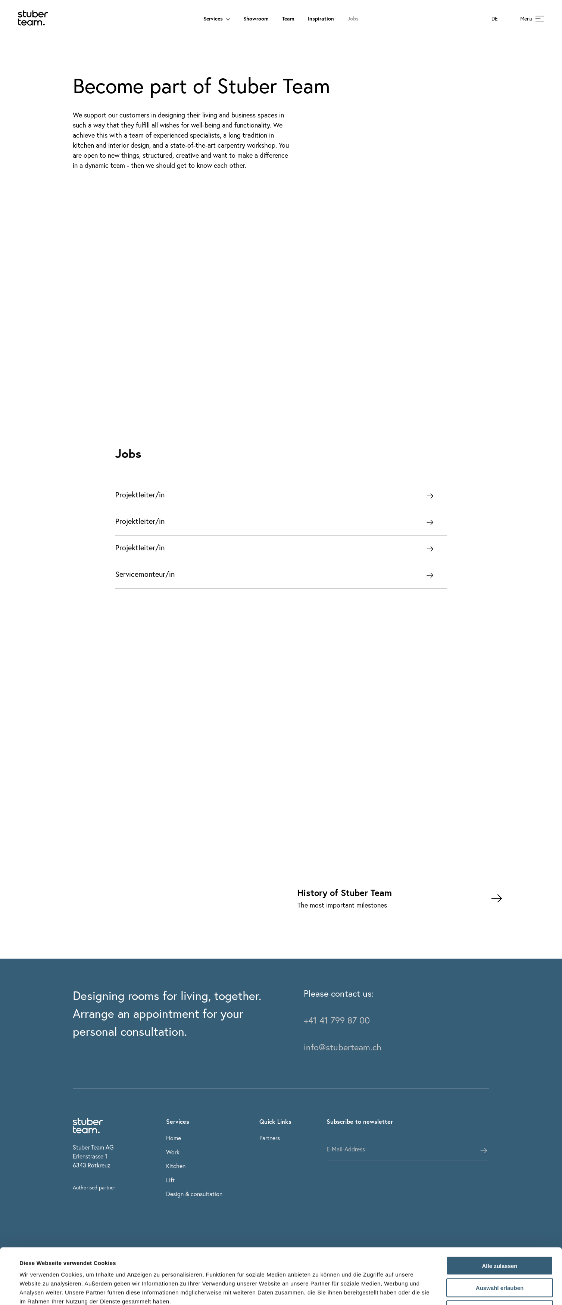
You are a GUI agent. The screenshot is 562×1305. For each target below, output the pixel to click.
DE (494, 19)
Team (288, 18)
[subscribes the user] (483, 1150)
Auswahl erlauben (500, 1235)
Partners (269, 1138)
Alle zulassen (499, 1213)
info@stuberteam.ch (342, 1047)
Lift (170, 1180)
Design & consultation (194, 1194)
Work (172, 1152)
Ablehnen (499, 1257)
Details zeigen (318, 1290)
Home (173, 1138)
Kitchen (175, 1166)
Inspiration (321, 18)
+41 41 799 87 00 (337, 1020)
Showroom (256, 18)
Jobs (353, 18)
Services (216, 18)
